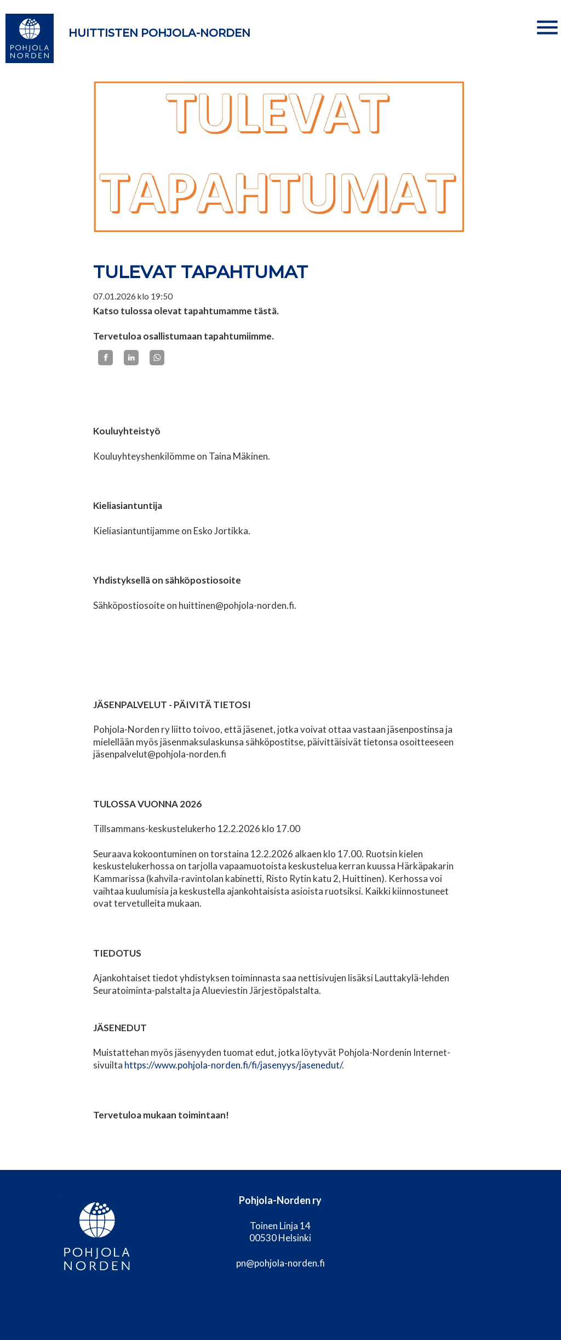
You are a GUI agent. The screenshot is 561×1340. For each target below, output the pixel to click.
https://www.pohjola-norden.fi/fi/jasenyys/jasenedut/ (233, 1065)
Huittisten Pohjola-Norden (159, 32)
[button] (547, 27)
